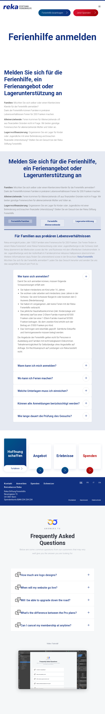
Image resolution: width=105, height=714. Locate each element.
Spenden (35, 483)
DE (81, 482)
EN (100, 482)
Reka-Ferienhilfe (85, 256)
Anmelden (21, 483)
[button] (99, 6)
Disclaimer (72, 500)
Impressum (84, 500)
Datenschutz (96, 500)
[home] (17, 6)
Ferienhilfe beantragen (52, 13)
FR (88, 482)
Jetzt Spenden (84, 13)
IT (93, 482)
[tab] (20, 221)
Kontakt (8, 483)
